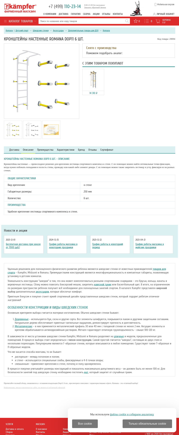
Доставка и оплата (15, 429)
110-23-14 (65, 6)
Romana (9, 30)
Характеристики (65, 150)
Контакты (118, 14)
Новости (66, 429)
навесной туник (102, 284)
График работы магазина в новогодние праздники (63, 246)
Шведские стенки (41, 30)
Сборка (86, 14)
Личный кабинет (165, 14)
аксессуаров (42, 291)
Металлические (23, 326)
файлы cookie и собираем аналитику (132, 414)
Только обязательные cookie (147, 423)
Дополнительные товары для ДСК (83, 30)
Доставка (63, 14)
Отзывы (106, 14)
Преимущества (45, 150)
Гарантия (75, 14)
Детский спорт (22, 30)
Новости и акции (15, 230)
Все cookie (85, 423)
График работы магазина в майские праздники (149, 246)
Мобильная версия (165, 4)
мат (86, 372)
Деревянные (22, 319)
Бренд (81, 150)
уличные (119, 336)
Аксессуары (58, 30)
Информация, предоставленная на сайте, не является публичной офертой (34, 387)
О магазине (41, 429)
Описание (28, 150)
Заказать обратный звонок (95, 7)
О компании (49, 14)
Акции (96, 14)
